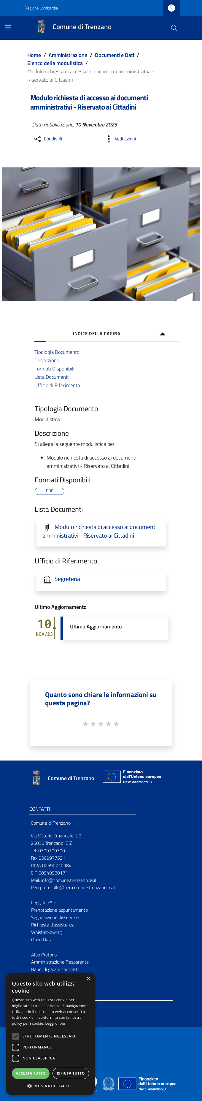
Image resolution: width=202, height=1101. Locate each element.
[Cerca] (174, 27)
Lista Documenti (51, 377)
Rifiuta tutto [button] (71, 1073)
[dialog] (50, 1034)
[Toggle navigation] (8, 27)
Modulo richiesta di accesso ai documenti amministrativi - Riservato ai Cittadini (99, 531)
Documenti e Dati (114, 55)
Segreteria (67, 578)
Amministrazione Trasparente (60, 961)
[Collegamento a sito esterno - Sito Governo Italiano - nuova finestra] (109, 1083)
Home (34, 55)
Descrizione (46, 360)
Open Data (42, 939)
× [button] (88, 979)
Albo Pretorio (44, 954)
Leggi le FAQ (43, 902)
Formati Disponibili (54, 368)
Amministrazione (68, 55)
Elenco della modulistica (55, 63)
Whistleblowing (46, 932)
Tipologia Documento (56, 352)
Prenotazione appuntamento (59, 909)
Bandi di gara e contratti (55, 969)
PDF (49, 491)
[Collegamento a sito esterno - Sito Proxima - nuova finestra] (101, 1083)
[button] (50, 1086)
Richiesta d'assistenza (52, 924)
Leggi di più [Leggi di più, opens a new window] (55, 1023)
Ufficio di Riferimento (57, 385)
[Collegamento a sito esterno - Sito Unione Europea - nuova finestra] (131, 778)
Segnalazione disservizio (55, 917)
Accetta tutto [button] (30, 1073)
